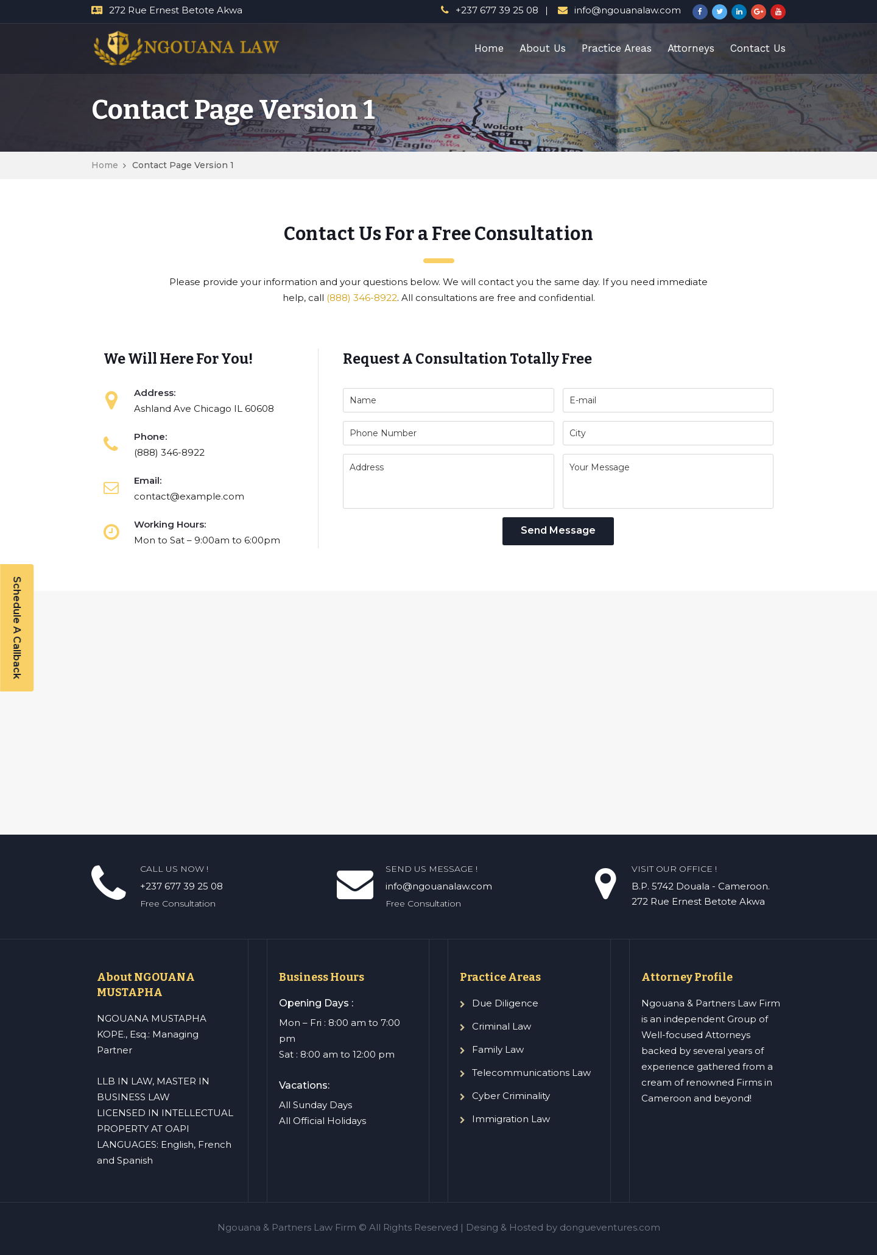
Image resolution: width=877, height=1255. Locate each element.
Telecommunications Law (531, 1072)
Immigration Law (511, 1119)
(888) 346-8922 (361, 297)
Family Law (498, 1049)
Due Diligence (505, 1003)
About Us (543, 48)
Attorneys (690, 48)
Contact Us (758, 48)
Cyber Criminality (511, 1095)
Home (489, 48)
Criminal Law (501, 1026)
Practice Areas (617, 48)
